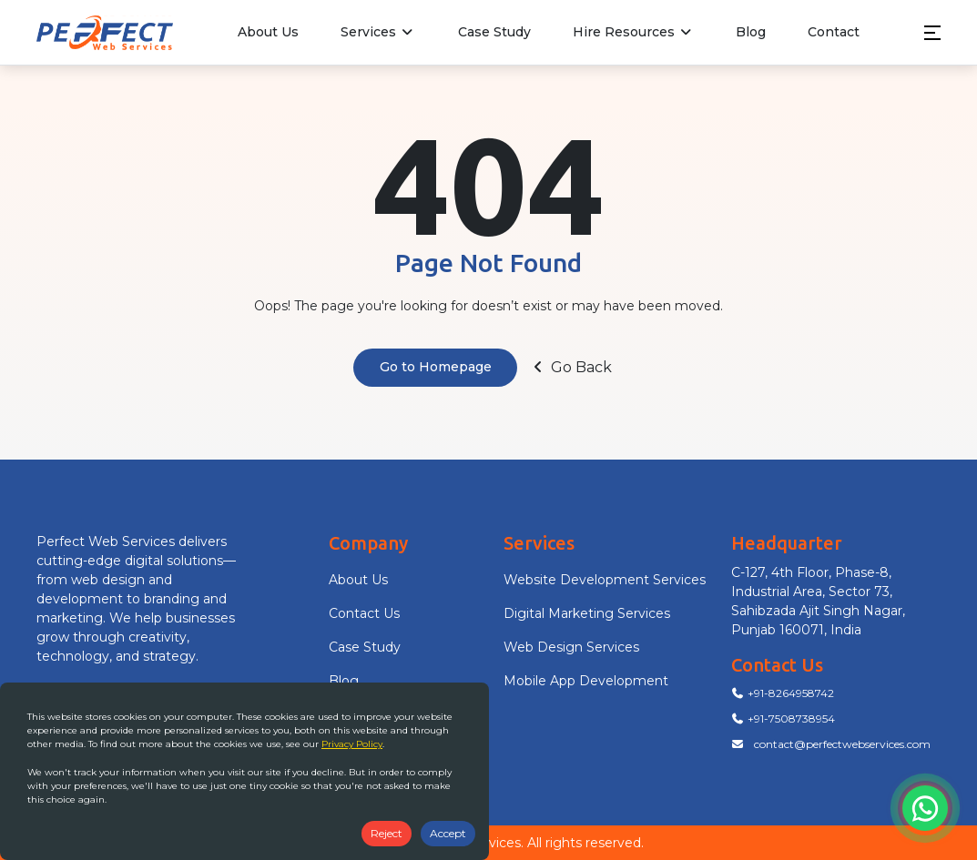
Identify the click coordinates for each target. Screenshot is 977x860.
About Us (268, 32)
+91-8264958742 (782, 693)
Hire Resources (634, 32)
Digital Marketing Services (587, 613)
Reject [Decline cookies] (386, 833)
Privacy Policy (351, 744)
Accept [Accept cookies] (448, 833)
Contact (834, 32)
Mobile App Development (586, 681)
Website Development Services (605, 580)
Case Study (494, 32)
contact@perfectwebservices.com (831, 744)
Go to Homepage (436, 367)
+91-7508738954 (783, 718)
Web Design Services (571, 647)
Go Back (570, 367)
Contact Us (364, 613)
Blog (751, 32)
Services (378, 32)
